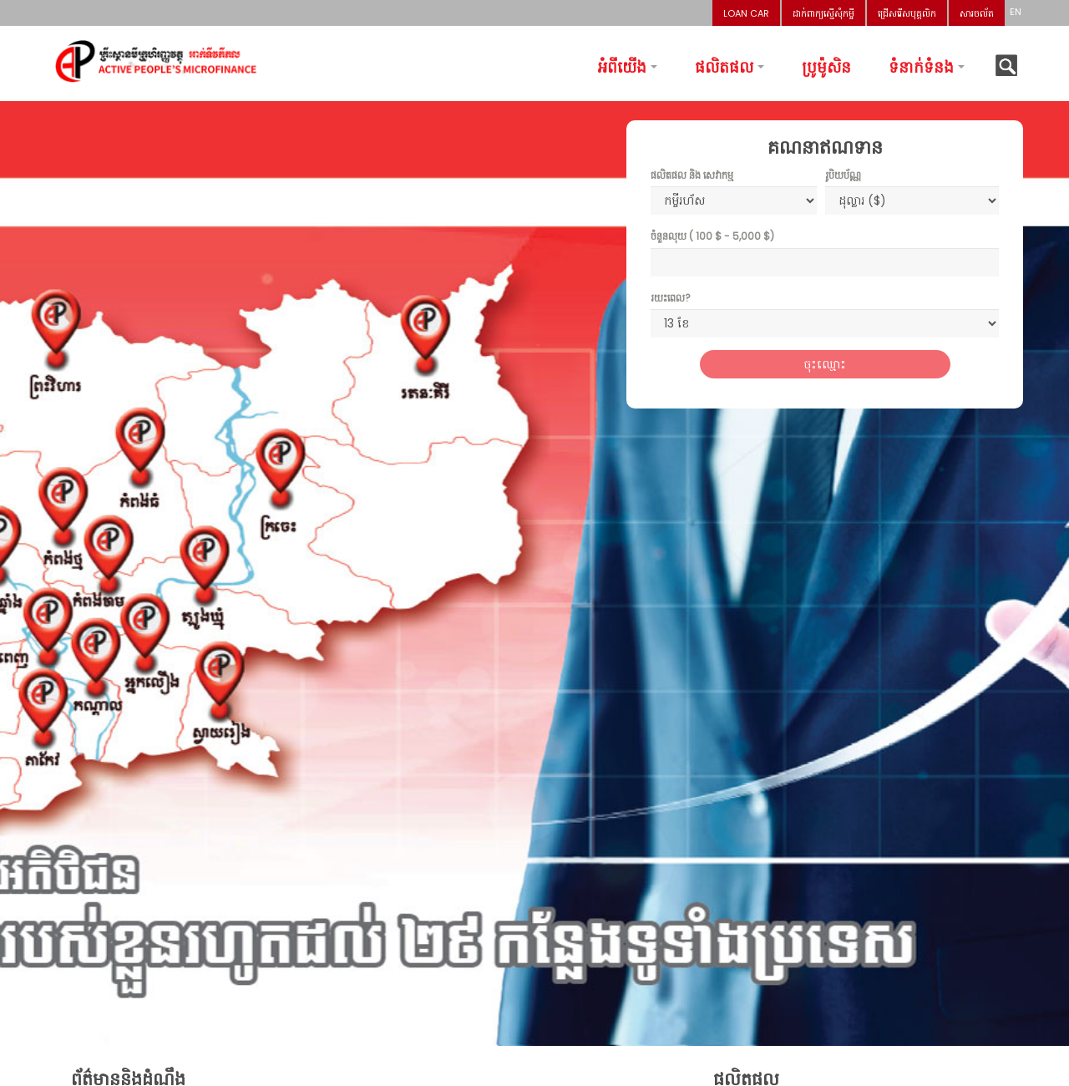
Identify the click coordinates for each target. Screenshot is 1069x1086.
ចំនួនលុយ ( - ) (712, 236)
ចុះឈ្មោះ (825, 364)
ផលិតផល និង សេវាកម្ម (692, 175)
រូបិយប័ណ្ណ (843, 175)
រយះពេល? (671, 298)
